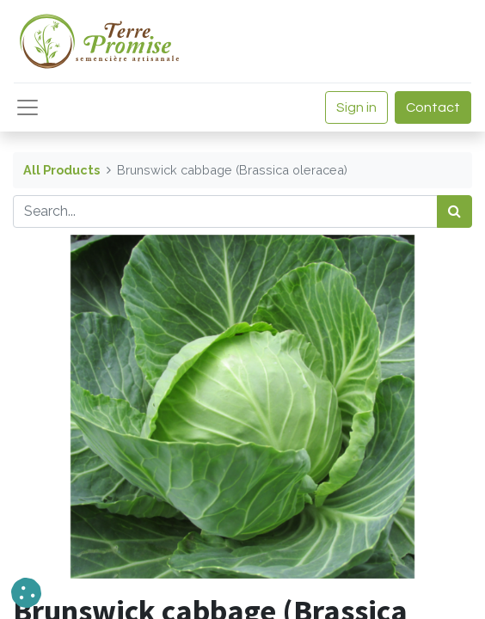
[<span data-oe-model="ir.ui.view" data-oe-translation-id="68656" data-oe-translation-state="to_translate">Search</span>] (454, 211)
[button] (26, 593)
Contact (433, 107)
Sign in (356, 107)
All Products (61, 169)
